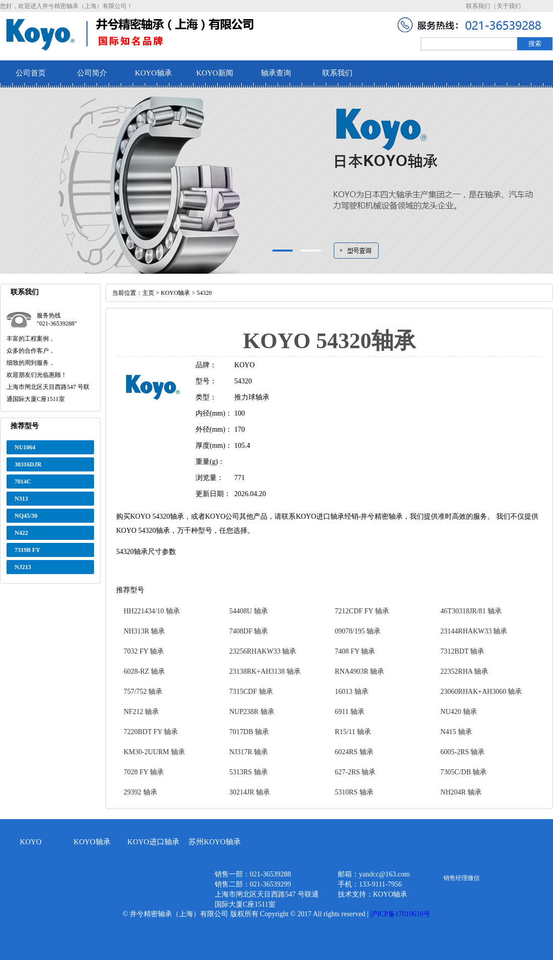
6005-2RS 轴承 (462, 752)
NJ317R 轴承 (248, 752)
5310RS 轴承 (354, 792)
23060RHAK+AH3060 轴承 (481, 691)
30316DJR (28, 464)
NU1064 (25, 447)
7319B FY (27, 549)
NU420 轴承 (458, 711)
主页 (148, 292)
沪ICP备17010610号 (400, 914)
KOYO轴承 (153, 73)
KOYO (30, 842)
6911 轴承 (349, 711)
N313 (21, 498)
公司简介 (92, 73)
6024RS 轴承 (354, 752)
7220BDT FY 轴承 (151, 732)
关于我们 (509, 6)
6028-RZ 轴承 (144, 671)
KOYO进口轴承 (153, 842)
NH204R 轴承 (461, 792)
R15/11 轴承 (353, 732)
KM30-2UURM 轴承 (154, 752)
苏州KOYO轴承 (214, 842)
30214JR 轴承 (249, 792)
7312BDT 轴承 (462, 651)
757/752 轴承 (143, 691)
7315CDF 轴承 (251, 691)
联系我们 (478, 6)
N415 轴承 (456, 732)
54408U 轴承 (248, 611)
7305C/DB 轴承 (463, 772)
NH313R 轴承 (144, 631)
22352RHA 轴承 (464, 671)
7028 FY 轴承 (144, 772)
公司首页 (31, 73)
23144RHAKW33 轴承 (473, 631)
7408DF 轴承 (248, 631)
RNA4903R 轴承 (359, 671)
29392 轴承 (140, 792)
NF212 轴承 (141, 711)
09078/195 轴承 (358, 631)
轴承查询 (276, 73)
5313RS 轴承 (248, 772)
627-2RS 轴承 (355, 772)
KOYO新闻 (214, 73)
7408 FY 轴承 (355, 651)
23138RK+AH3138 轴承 (265, 671)
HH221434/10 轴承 (152, 611)
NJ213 (23, 567)
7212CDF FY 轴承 (362, 611)
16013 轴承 (351, 691)
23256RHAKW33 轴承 (262, 651)
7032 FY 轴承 (144, 651)
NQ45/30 (26, 515)
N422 (21, 532)
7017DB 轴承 (249, 732)
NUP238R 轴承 (251, 711)
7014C (23, 481)
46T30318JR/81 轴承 (471, 611)
